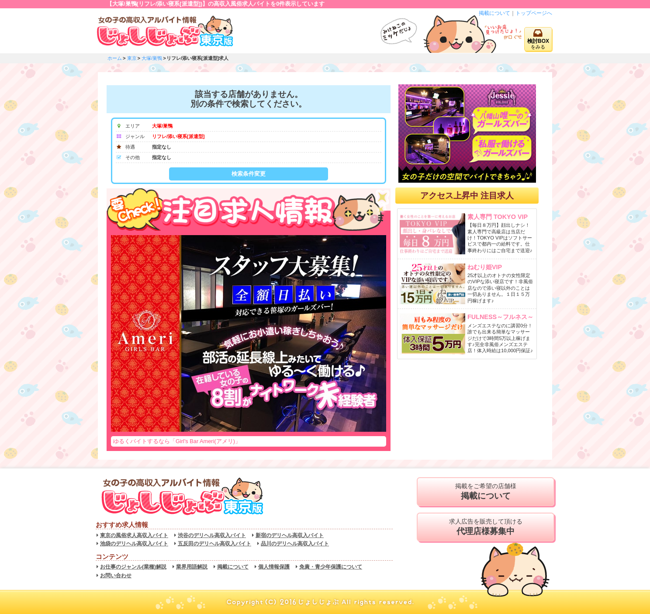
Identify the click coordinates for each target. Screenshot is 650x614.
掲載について (494, 13)
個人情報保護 (274, 567)
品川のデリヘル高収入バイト (295, 544)
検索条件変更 (249, 173)
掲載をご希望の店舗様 (485, 491)
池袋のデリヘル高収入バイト (134, 544)
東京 (132, 58)
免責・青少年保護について (330, 567)
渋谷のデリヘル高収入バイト (212, 535)
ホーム (114, 58)
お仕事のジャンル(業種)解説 (133, 567)
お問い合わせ (115, 575)
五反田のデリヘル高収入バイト (214, 544)
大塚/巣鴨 (152, 58)
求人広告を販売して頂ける (485, 527)
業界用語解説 (191, 567)
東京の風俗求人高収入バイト (134, 535)
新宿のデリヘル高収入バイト (290, 535)
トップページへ (533, 13)
